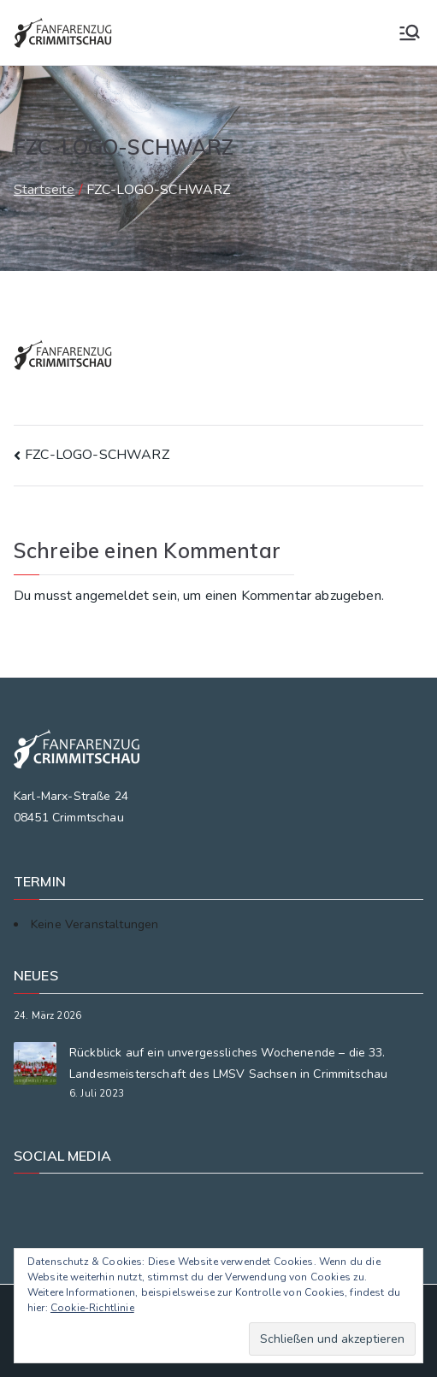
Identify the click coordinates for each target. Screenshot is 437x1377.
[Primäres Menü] (409, 32)
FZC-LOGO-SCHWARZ (97, 454)
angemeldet (112, 595)
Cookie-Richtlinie (92, 1308)
